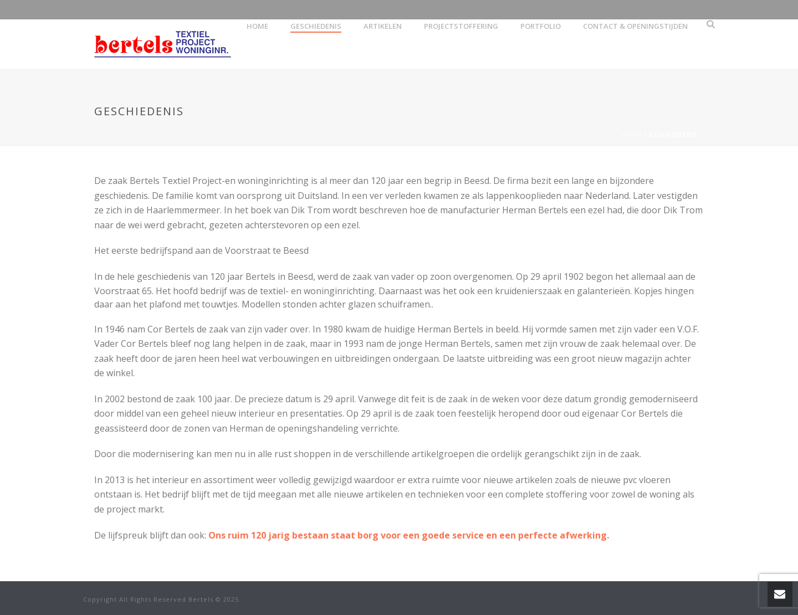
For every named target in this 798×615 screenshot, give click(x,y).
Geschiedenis (315, 26)
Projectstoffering (461, 26)
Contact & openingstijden (635, 26)
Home (257, 26)
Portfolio (540, 26)
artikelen (383, 26)
